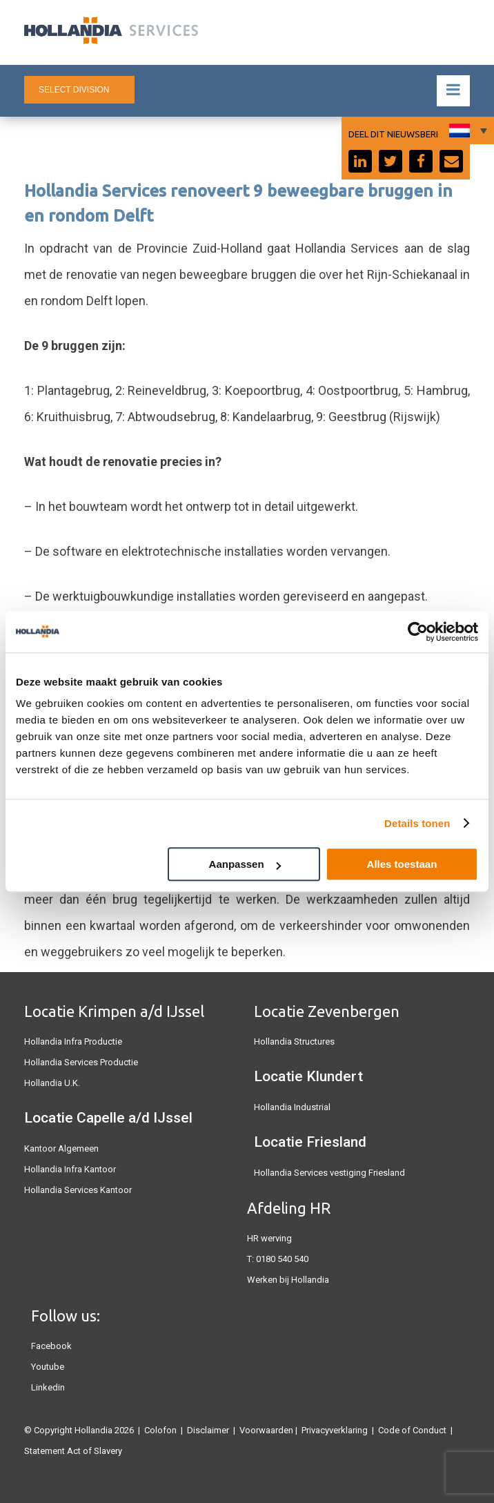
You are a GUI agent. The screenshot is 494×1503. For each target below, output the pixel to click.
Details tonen (417, 823)
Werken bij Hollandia (288, 1279)
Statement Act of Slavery (73, 1451)
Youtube (47, 1366)
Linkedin (48, 1387)
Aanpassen (245, 864)
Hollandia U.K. (52, 1083)
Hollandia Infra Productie (73, 1041)
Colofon (160, 1430)
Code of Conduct (412, 1430)
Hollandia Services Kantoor (78, 1190)
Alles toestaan (402, 864)
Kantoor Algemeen (61, 1148)
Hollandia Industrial (292, 1107)
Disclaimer (208, 1430)
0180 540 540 (282, 1259)
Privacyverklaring (335, 1430)
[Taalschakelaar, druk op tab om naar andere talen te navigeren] (466, 130)
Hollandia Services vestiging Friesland (329, 1172)
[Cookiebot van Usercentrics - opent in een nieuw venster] (417, 631)
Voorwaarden (266, 1430)
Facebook (51, 1346)
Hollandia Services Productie (81, 1062)
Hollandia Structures (294, 1041)
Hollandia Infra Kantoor (70, 1169)
